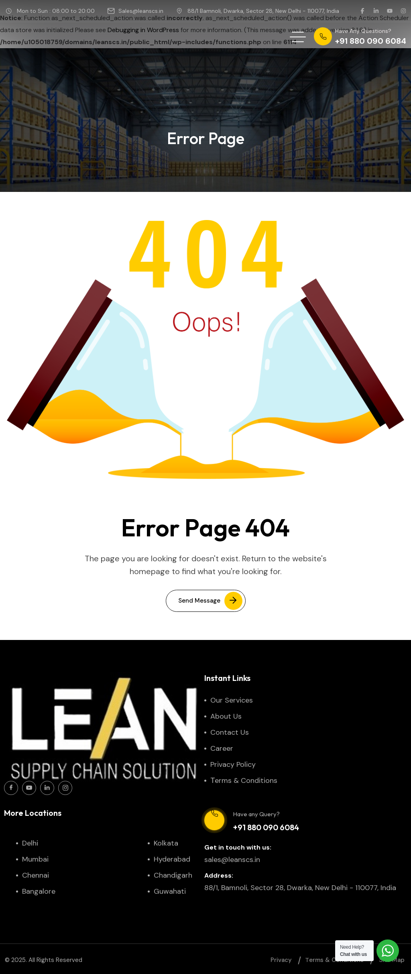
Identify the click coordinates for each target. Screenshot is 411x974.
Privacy (281, 960)
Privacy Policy (233, 764)
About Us (226, 716)
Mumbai (35, 859)
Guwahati (170, 891)
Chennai (35, 875)
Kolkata (166, 843)
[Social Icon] (11, 788)
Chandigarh (173, 875)
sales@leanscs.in (232, 859)
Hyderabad (172, 859)
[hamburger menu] (298, 37)
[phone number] (360, 37)
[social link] (362, 11)
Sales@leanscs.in (140, 10)
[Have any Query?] (214, 820)
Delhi (30, 843)
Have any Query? (256, 814)
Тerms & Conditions (244, 780)
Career (221, 748)
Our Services (231, 700)
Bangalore (38, 891)
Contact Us (229, 732)
